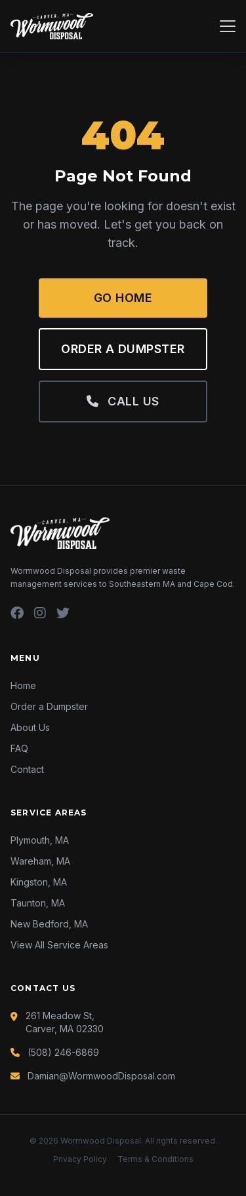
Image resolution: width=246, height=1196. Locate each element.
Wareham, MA (40, 861)
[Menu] (228, 26)
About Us (30, 727)
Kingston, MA (38, 882)
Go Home (123, 298)
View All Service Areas (59, 944)
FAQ (19, 748)
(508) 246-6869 (63, 1052)
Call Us (123, 401)
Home (23, 685)
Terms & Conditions (155, 1159)
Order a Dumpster (122, 349)
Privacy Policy (80, 1159)
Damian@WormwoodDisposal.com (101, 1075)
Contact (27, 769)
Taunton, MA (37, 902)
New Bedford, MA (49, 923)
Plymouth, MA (39, 840)
